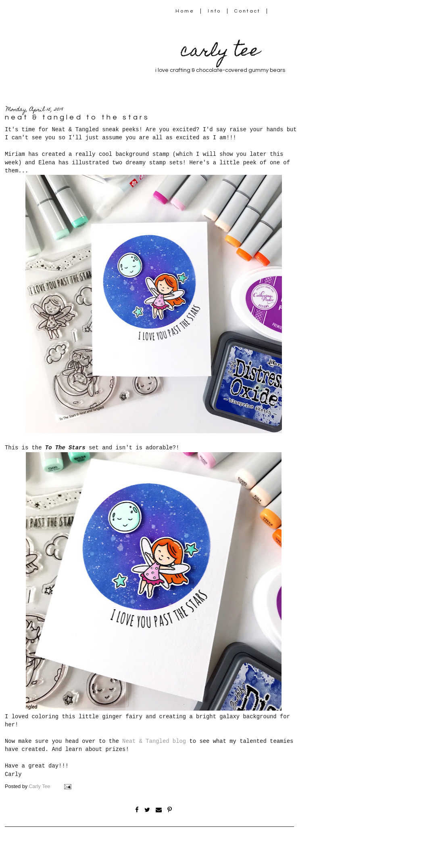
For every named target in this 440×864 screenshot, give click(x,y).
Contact (247, 11)
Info (214, 11)
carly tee (220, 52)
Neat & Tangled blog (154, 741)
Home (184, 11)
